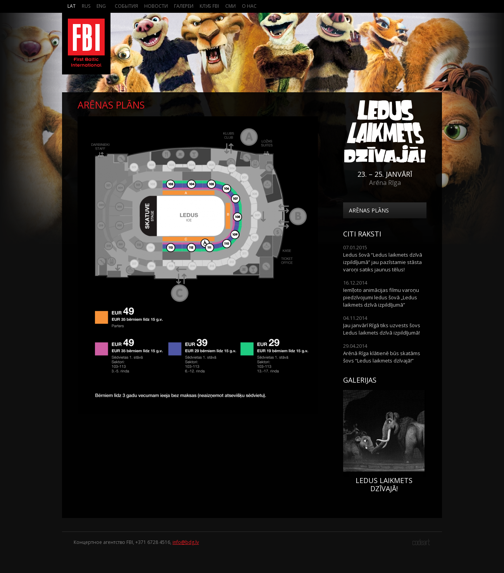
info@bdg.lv (186, 542)
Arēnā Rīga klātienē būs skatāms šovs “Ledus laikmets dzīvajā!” (381, 357)
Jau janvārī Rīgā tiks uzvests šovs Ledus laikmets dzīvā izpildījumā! (381, 329)
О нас (249, 6)
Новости (156, 6)
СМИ (230, 6)
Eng (101, 6)
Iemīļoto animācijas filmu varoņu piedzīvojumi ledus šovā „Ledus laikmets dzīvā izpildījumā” (381, 297)
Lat (71, 6)
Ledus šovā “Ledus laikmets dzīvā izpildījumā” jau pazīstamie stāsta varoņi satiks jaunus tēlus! (382, 262)
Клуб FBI (209, 6)
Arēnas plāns (369, 210)
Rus (86, 6)
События (126, 6)
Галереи (183, 6)
